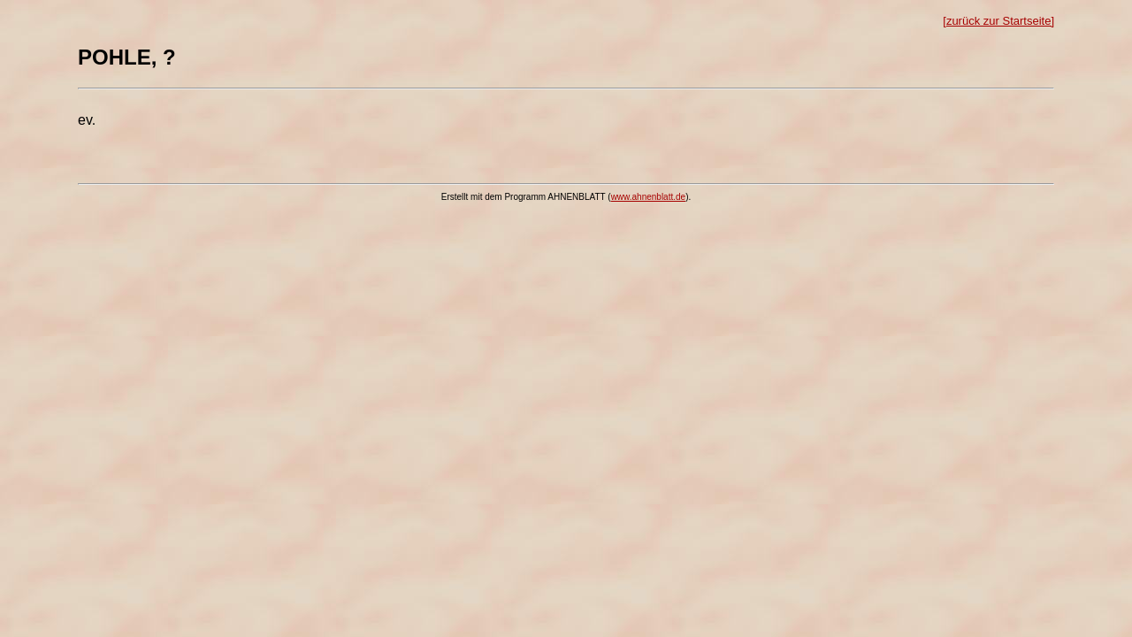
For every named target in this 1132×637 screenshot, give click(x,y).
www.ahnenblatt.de (648, 197)
